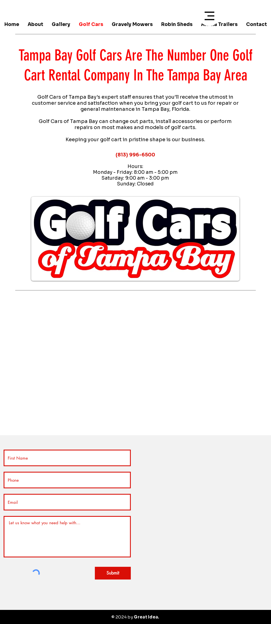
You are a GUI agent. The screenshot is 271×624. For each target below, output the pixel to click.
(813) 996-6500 (135, 155)
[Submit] (113, 573)
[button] (209, 16)
